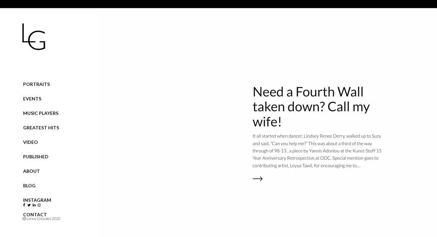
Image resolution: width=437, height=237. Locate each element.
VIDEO (30, 142)
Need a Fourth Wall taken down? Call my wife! (311, 106)
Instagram (37, 200)
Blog (29, 185)
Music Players (40, 113)
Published (35, 156)
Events (32, 98)
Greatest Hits (41, 127)
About (31, 171)
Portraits (36, 84)
